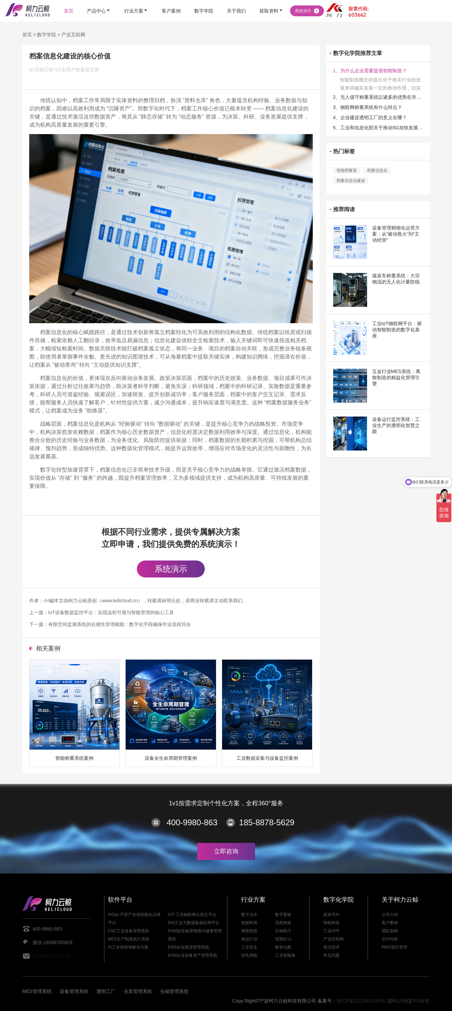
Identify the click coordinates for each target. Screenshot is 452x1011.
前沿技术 (331, 947)
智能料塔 (249, 922)
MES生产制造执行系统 (128, 939)
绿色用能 (249, 955)
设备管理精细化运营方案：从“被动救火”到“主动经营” (396, 234)
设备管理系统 (74, 991)
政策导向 (331, 914)
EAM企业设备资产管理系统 (192, 955)
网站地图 (400, 1001)
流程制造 (283, 922)
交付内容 (390, 939)
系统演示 (171, 568)
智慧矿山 (283, 939)
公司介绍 (390, 914)
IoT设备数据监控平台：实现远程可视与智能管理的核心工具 (111, 612)
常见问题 (331, 955)
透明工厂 (105, 991)
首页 (27, 34)
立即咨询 (226, 851)
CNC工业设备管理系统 (128, 931)
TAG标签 (420, 1001)
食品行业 (249, 939)
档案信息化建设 (351, 180)
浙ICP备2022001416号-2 (363, 1001)
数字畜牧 (283, 914)
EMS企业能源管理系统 (188, 947)
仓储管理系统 (174, 991)
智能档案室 (347, 170)
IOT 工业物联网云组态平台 (192, 914)
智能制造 (331, 922)
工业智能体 (285, 955)
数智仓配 (283, 947)
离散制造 (249, 931)
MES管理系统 (37, 991)
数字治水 (249, 914)
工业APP (331, 931)
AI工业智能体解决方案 (128, 947)
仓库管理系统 (138, 991)
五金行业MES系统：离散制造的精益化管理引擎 (396, 377)
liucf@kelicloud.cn (52, 956)
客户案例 (390, 922)
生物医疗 (283, 931)
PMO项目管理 (394, 947)
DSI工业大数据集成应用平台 (193, 922)
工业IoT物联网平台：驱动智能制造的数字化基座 (397, 329)
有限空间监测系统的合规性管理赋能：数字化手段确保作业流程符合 (119, 624)
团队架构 (390, 931)
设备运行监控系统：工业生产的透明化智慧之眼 (396, 425)
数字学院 (46, 34)
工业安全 (249, 947)
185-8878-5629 (266, 822)
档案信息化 (377, 170)
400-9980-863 (192, 822)
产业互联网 (73, 34)
